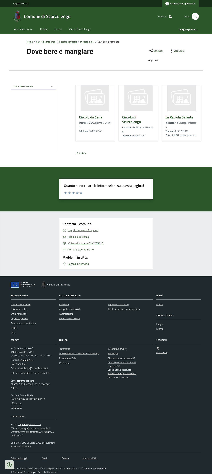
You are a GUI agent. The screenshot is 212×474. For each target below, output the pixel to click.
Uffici (13, 332)
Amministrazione (23, 29)
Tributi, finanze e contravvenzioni (124, 309)
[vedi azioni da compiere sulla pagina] (176, 50)
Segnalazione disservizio (119, 369)
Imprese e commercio (118, 304)
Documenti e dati (19, 309)
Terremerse (64, 349)
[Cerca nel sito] (194, 16)
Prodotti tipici (87, 41)
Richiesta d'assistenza (118, 377)
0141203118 (26, 360)
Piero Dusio (64, 363)
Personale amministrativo (23, 323)
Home (30, 41)
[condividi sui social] (155, 50)
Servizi (58, 29)
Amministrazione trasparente (122, 362)
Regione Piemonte (21, 3)
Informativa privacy (117, 349)
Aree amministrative (20, 304)
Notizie (159, 304)
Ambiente (64, 304)
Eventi (159, 329)
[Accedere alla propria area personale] (180, 3)
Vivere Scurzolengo (79, 29)
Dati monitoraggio (19, 458)
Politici (14, 328)
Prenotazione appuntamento (122, 373)
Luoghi (159, 324)
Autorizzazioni (66, 314)
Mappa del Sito (90, 458)
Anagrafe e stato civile (70, 309)
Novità (44, 29)
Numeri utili (16, 408)
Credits (65, 458)
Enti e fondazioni (19, 314)
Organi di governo (19, 318)
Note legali (113, 353)
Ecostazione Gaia (67, 358)
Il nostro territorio (68, 41)
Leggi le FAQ (114, 366)
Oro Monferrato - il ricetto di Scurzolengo (79, 353)
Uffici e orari (16, 403)
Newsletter (161, 352)
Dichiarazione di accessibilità (121, 358)
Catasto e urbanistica (69, 318)
